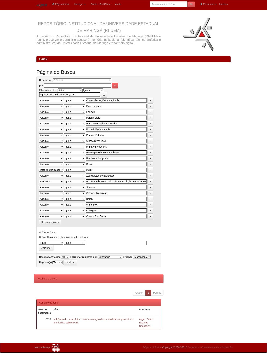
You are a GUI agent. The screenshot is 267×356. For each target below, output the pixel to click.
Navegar (80, 4)
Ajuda (118, 4)
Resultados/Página (49, 257)
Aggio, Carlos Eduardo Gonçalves (146, 322)
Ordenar (127, 257)
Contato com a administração (216, 347)
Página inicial (60, 4)
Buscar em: (45, 80)
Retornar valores (50, 222)
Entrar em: (208, 4)
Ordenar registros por (84, 257)
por (41, 85)
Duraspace (193, 347)
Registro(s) (45, 262)
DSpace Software (152, 347)
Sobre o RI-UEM (100, 4)
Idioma (223, 4)
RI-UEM (43, 59)
